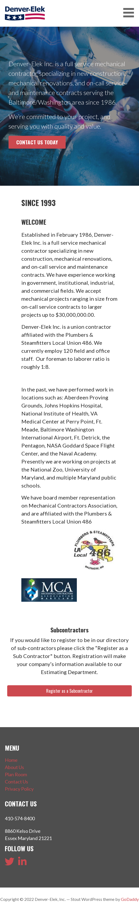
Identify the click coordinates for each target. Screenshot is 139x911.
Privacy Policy (19, 789)
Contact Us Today (37, 142)
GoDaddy (130, 899)
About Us (14, 767)
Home (11, 760)
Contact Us (16, 782)
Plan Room (16, 774)
